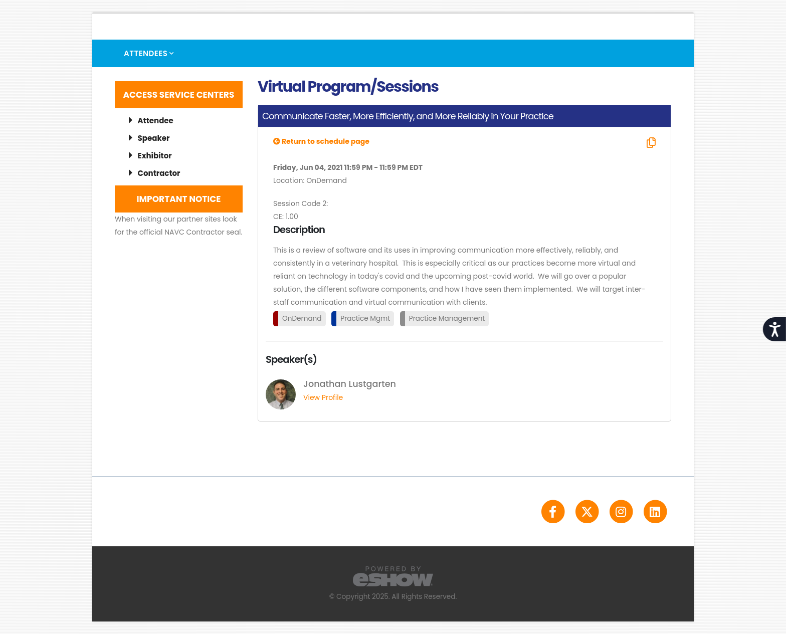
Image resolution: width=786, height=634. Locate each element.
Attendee (151, 120)
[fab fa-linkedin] (655, 511)
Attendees (145, 53)
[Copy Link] (650, 143)
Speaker (149, 138)
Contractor (154, 173)
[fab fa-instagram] (622, 511)
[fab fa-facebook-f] (553, 511)
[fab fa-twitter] (587, 511)
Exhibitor (150, 155)
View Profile (323, 397)
